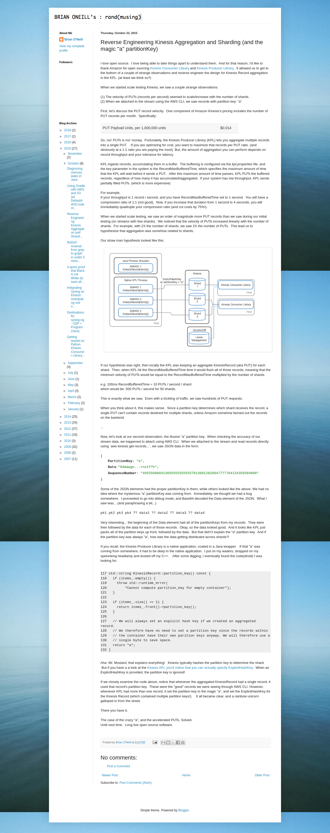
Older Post (262, 775)
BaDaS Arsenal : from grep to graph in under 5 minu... (76, 252)
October (74, 163)
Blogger (183, 810)
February (74, 403)
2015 (68, 148)
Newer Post (110, 775)
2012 (68, 429)
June (71, 379)
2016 (68, 142)
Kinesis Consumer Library (169, 68)
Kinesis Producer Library (215, 68)
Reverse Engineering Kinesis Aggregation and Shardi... (75, 225)
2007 (68, 459)
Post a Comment (118, 766)
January (74, 409)
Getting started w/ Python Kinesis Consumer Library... (76, 346)
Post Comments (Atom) (135, 783)
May (71, 385)
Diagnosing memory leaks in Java (74, 174)
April (71, 391)
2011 (68, 434)
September (75, 363)
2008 (68, 453)
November (75, 153)
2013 (68, 422)
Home (186, 775)
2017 (68, 136)
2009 (68, 447)
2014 (68, 416)
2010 (68, 441)
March (72, 397)
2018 (68, 130)
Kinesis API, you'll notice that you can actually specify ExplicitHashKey (200, 668)
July (71, 373)
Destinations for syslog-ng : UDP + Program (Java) (75, 322)
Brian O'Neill (73, 39)
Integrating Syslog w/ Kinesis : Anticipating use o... (75, 297)
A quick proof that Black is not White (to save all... (76, 274)
